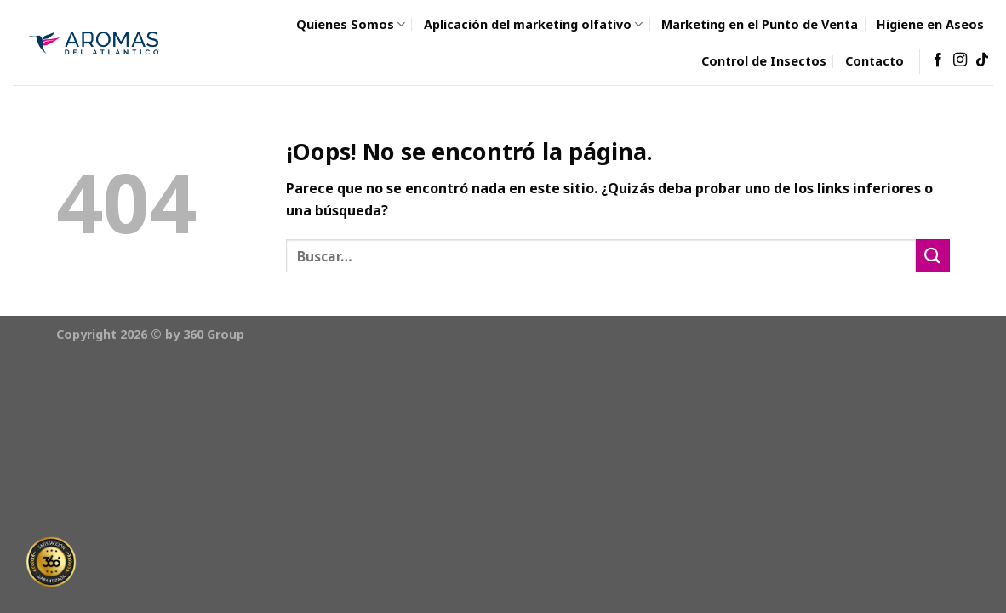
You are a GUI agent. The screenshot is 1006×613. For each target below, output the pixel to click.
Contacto (874, 61)
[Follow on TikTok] (982, 60)
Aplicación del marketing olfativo (533, 24)
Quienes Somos (350, 24)
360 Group (213, 334)
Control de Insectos (763, 61)
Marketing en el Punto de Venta (759, 24)
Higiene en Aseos (930, 24)
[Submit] (933, 255)
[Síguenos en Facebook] (938, 60)
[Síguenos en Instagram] (960, 60)
